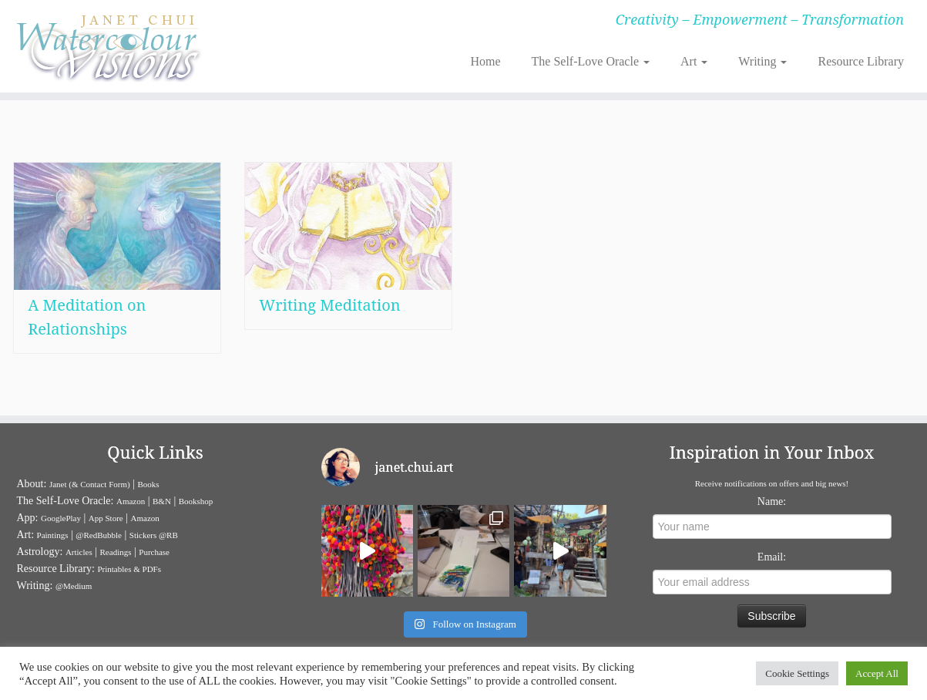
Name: (771, 501)
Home (485, 61)
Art (693, 61)
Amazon (130, 501)
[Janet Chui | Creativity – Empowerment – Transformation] (107, 46)
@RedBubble (99, 535)
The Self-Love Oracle (591, 61)
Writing (762, 61)
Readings (116, 552)
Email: (771, 557)
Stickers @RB (153, 535)
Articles (78, 552)
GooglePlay (61, 518)
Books (149, 484)
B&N (162, 501)
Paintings (53, 535)
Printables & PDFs (129, 569)
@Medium (73, 586)
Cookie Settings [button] (797, 673)
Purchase (154, 552)
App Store (106, 518)
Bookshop (196, 501)
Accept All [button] (876, 673)
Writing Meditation (329, 311)
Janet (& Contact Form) (89, 484)
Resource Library (861, 61)
